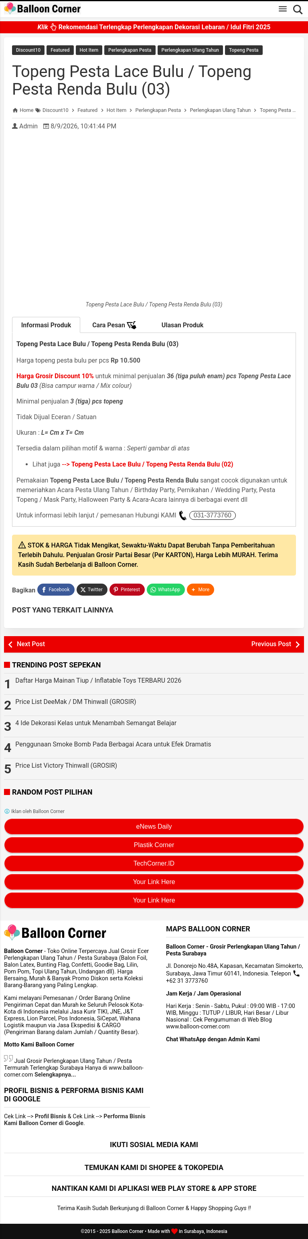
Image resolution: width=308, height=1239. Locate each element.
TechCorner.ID (154, 863)
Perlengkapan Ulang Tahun (190, 50)
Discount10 (28, 50)
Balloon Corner (127, 1231)
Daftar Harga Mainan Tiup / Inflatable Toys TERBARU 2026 (98, 680)
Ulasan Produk (183, 325)
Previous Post (271, 644)
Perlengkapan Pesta (129, 50)
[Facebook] (55, 590)
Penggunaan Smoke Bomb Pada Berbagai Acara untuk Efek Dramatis (113, 744)
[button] (200, 590)
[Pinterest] (127, 590)
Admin (28, 126)
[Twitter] (92, 590)
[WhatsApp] (166, 590)
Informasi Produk (46, 325)
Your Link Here (154, 881)
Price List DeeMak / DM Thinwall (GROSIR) (75, 702)
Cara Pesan (114, 325)
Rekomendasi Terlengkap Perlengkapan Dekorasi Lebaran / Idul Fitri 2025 (153, 28)
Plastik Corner (154, 845)
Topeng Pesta (244, 50)
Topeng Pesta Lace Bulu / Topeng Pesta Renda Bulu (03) (131, 80)
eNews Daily (154, 826)
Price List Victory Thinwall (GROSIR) (66, 765)
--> (147, 464)
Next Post (31, 644)
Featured (60, 50)
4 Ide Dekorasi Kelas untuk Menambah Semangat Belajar (95, 723)
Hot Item (89, 50)
